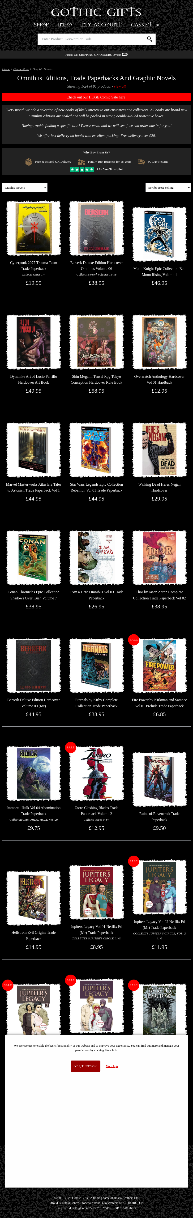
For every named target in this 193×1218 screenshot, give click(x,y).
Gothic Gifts (96, 13)
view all (120, 86)
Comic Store (21, 69)
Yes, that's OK (85, 1066)
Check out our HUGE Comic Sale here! (96, 97)
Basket (145, 25)
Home (6, 69)
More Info (112, 1066)
